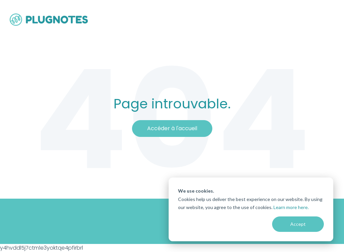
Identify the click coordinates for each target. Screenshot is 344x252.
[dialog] (251, 209)
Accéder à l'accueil (172, 128)
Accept (298, 224)
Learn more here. (291, 207)
